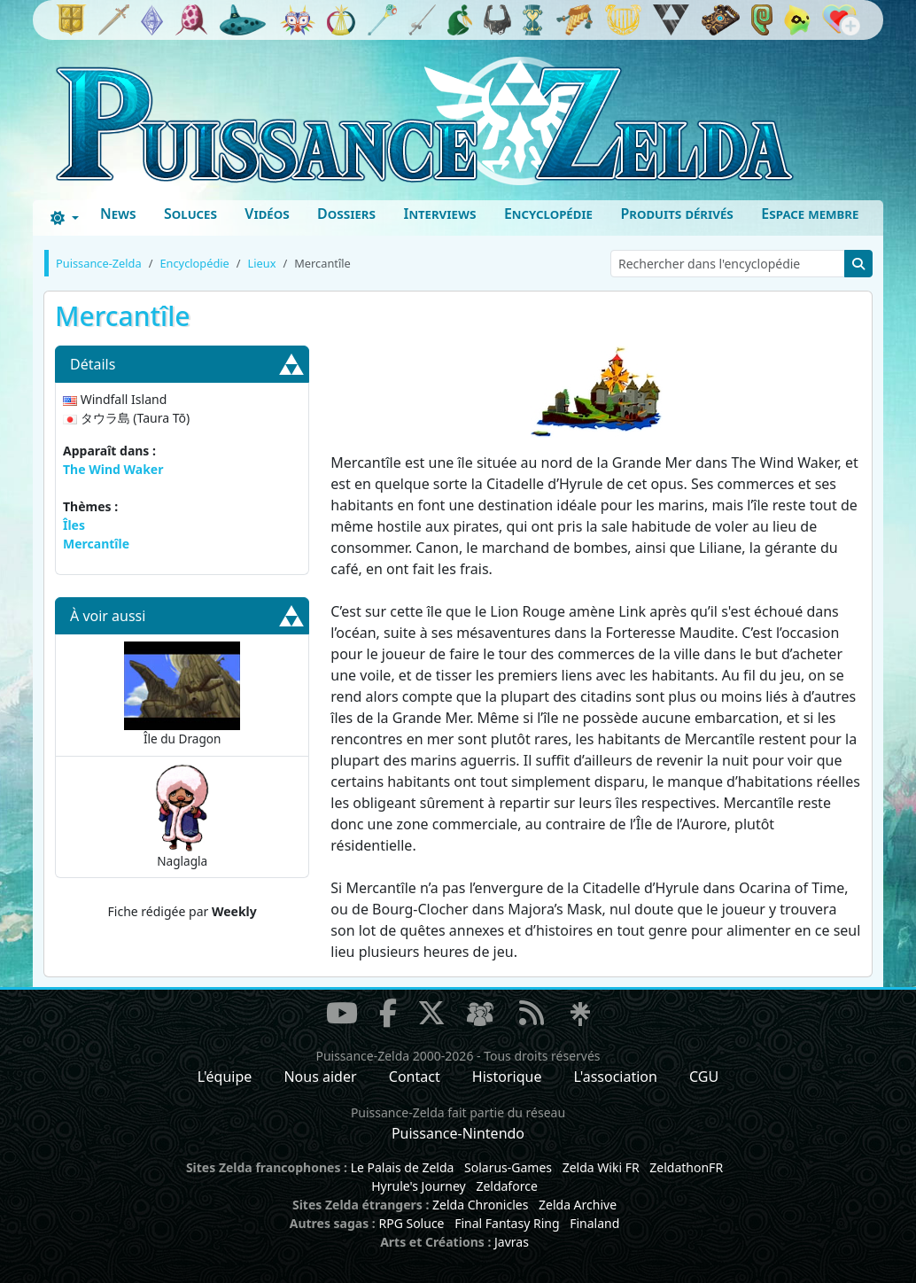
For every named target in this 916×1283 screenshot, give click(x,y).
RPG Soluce (411, 1223)
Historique (507, 1076)
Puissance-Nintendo (458, 1133)
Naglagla (182, 816)
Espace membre (809, 213)
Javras (511, 1241)
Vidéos (267, 213)
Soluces (190, 213)
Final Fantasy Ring (506, 1223)
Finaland (594, 1223)
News (118, 213)
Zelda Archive (578, 1204)
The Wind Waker (113, 469)
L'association (615, 1076)
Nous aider (319, 1076)
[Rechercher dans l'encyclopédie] (727, 263)
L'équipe (225, 1076)
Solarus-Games (508, 1167)
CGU (703, 1076)
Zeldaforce (506, 1186)
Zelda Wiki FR (601, 1167)
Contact (414, 1076)
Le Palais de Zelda (402, 1167)
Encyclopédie (548, 213)
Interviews (439, 213)
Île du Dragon (182, 694)
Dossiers (346, 213)
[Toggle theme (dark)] (64, 218)
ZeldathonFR (686, 1167)
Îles (74, 525)
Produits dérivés (676, 213)
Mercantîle (96, 543)
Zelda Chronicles (480, 1204)
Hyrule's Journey (418, 1186)
